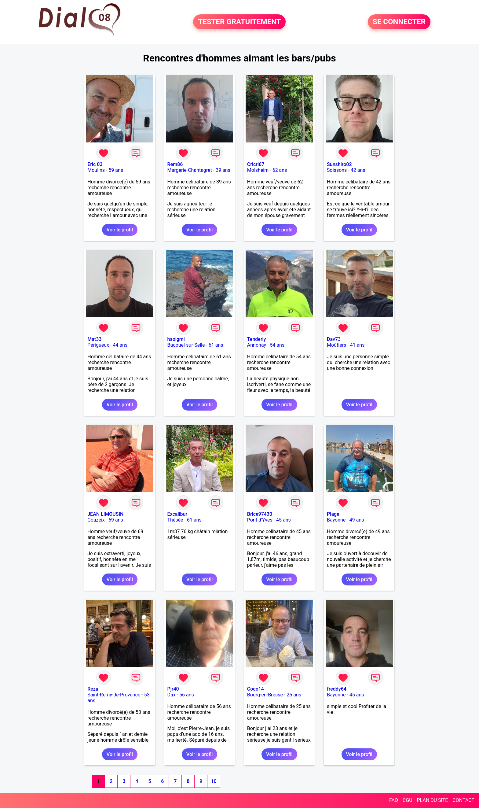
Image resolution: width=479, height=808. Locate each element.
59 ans (115, 170)
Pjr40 (173, 689)
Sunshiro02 (339, 164)
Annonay (256, 345)
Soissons (337, 170)
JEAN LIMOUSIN (105, 514)
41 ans (357, 345)
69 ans (115, 520)
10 (214, 781)
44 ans (120, 345)
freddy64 (336, 689)
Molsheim (258, 170)
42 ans (358, 170)
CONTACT (463, 800)
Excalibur (177, 514)
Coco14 (255, 689)
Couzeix (95, 520)
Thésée (175, 520)
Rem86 (175, 164)
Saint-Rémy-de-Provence (113, 695)
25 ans (294, 695)
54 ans (277, 345)
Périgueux (98, 345)
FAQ (393, 800)
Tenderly (256, 339)
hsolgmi (176, 339)
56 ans (186, 695)
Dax (171, 695)
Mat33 (94, 339)
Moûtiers (336, 345)
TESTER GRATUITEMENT (239, 22)
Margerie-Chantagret (189, 170)
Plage (333, 514)
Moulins (96, 170)
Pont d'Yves (259, 520)
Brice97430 (259, 514)
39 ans (223, 170)
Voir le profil (120, 230)
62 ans (279, 170)
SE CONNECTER (399, 22)
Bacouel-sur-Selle (186, 345)
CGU (407, 800)
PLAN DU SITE (432, 800)
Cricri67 (255, 164)
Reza (92, 689)
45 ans (283, 520)
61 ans (216, 345)
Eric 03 (94, 164)
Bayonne (336, 520)
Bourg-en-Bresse (265, 695)
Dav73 (334, 339)
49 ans (356, 520)
